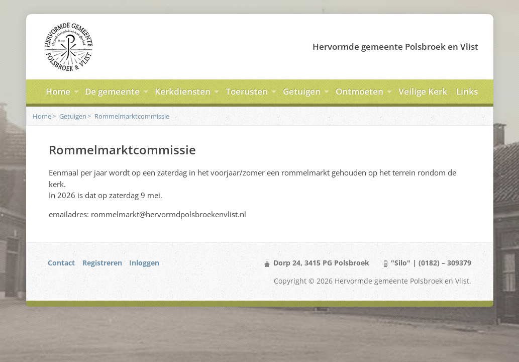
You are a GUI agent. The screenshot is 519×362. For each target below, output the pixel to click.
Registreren (102, 262)
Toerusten (247, 91)
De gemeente (112, 91)
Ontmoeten (359, 91)
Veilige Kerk (422, 91)
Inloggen (144, 262)
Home (58, 91)
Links (467, 91)
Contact (61, 262)
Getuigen (302, 91)
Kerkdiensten (183, 91)
